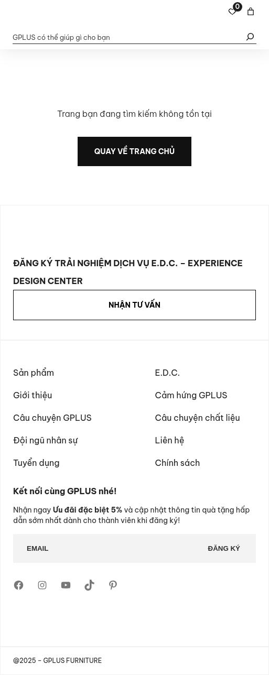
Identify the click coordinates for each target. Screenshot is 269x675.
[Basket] (250, 11)
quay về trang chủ (134, 151)
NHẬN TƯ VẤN (134, 305)
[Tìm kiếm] (250, 36)
